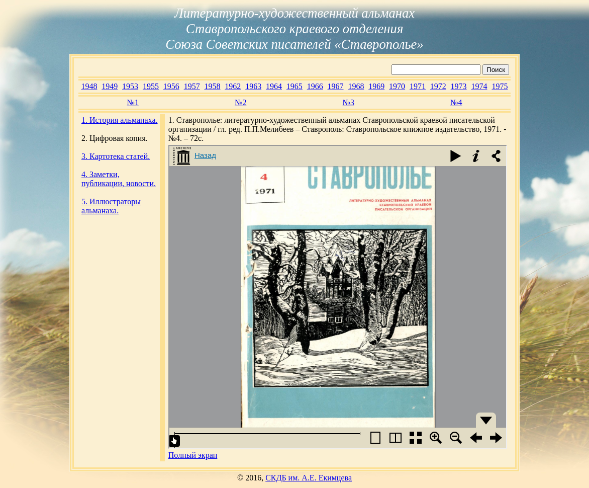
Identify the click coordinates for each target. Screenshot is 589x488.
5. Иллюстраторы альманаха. (111, 206)
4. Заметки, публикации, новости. (118, 179)
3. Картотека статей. (115, 156)
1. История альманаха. (119, 120)
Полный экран (193, 455)
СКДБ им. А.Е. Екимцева (308, 477)
